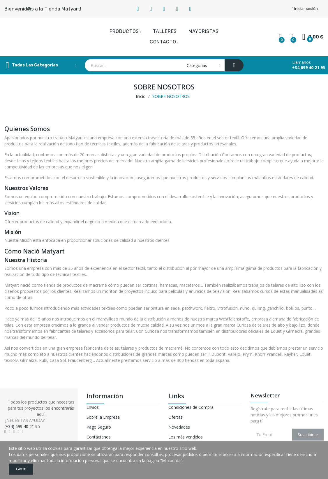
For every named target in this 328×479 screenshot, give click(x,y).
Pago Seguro (99, 427)
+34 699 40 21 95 (308, 68)
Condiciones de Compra (191, 407)
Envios (93, 407)
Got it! (24, 468)
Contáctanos (99, 437)
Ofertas (175, 417)
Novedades (179, 427)
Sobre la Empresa (103, 417)
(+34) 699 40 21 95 (22, 426)
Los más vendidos (185, 437)
